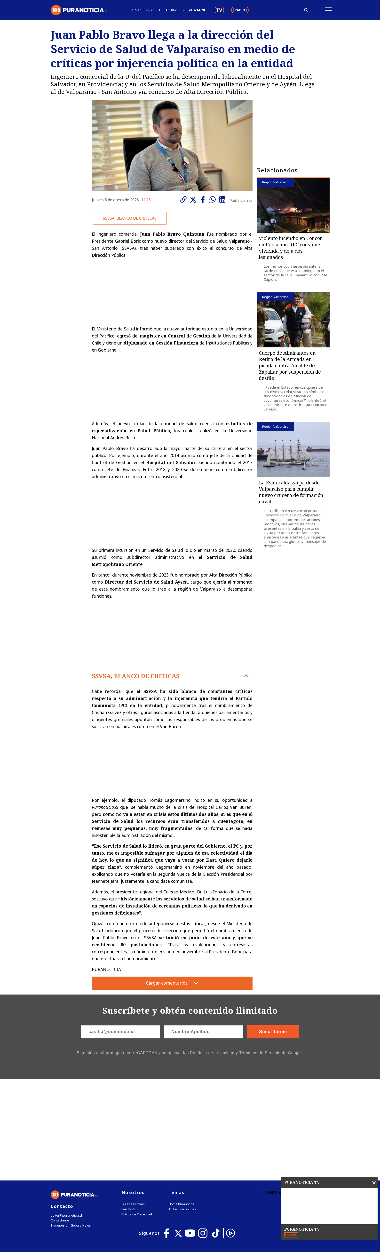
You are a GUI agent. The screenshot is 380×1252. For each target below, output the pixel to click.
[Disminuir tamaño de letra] (276, 11)
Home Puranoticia (181, 1105)
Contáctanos (60, 1121)
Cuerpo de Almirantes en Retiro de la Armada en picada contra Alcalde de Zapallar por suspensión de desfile (290, 367)
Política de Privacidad (136, 1115)
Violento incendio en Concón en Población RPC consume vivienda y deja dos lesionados (291, 249)
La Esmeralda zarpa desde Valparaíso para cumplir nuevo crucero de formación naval (291, 494)
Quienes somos (133, 1105)
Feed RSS (128, 1110)
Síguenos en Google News (70, 1126)
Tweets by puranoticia (283, 1093)
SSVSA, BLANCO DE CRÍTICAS (130, 220)
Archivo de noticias (182, 1110)
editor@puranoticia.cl (66, 1116)
